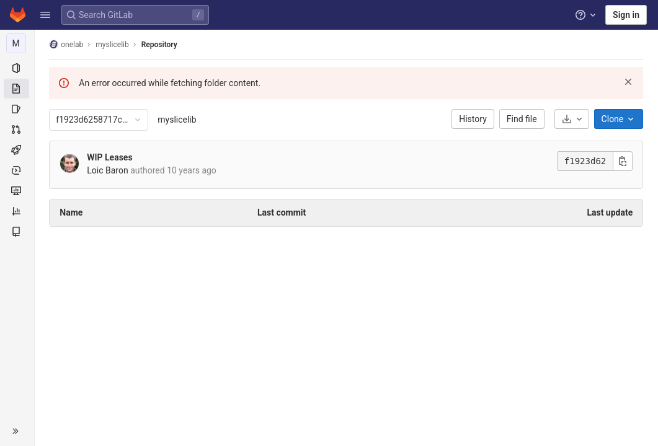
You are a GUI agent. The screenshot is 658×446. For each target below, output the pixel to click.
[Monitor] (17, 191)
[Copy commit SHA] (623, 161)
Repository (159, 44)
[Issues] (17, 109)
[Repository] (17, 88)
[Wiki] (17, 232)
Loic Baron (107, 170)
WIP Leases (110, 157)
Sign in (626, 15)
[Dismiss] (628, 81)
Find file (522, 119)
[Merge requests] (17, 129)
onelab (67, 44)
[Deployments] (17, 170)
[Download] (571, 119)
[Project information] (17, 68)
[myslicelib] (17, 43)
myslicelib (177, 120)
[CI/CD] (17, 150)
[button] (45, 15)
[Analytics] (17, 211)
